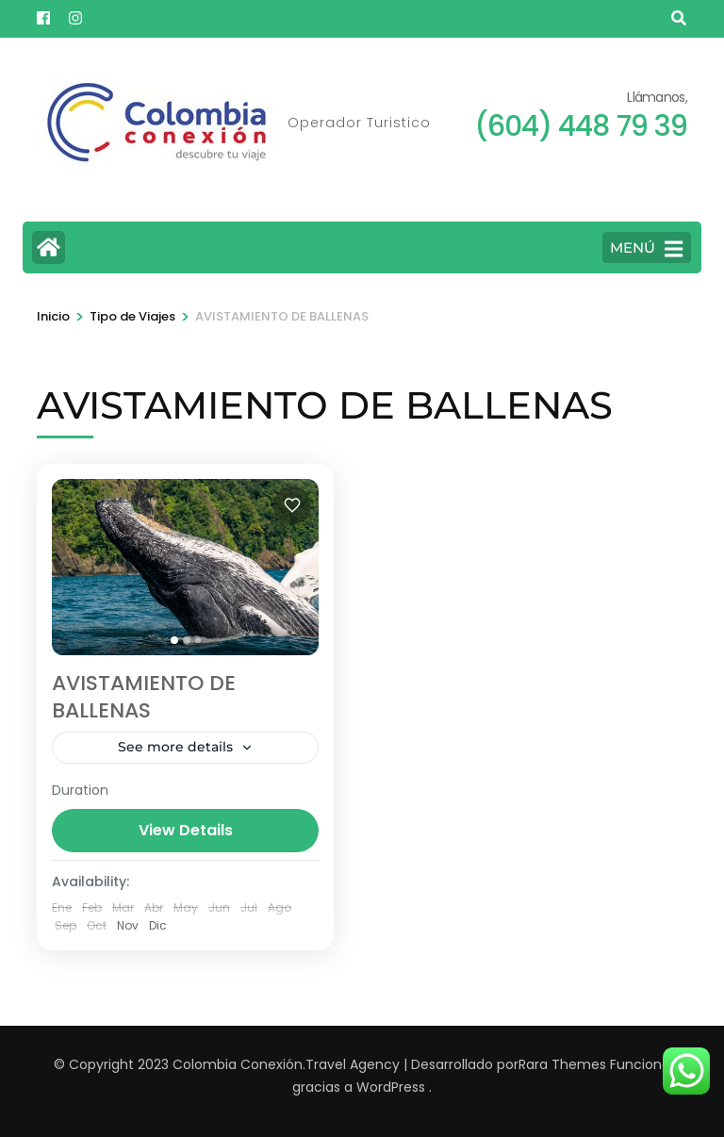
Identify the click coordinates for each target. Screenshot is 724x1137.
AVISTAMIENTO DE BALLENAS (144, 696)
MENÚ (646, 249)
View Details (186, 830)
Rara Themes (562, 1064)
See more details (175, 746)
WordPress (390, 1087)
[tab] (174, 640)
